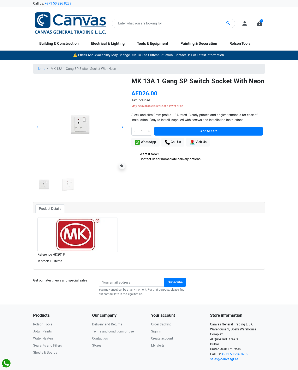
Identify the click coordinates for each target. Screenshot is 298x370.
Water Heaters (43, 338)
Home (40, 69)
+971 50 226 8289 (58, 3)
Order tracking (161, 324)
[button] (259, 23)
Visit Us (198, 142)
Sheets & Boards (45, 352)
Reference (44, 254)
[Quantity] (142, 131)
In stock (43, 261)
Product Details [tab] (50, 209)
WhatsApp (145, 142)
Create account (162, 338)
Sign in (156, 331)
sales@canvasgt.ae (224, 359)
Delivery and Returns (107, 324)
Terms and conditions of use (113, 331)
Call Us (173, 142)
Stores (96, 345)
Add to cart (208, 131)
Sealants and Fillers (47, 345)
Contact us (100, 338)
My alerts (158, 345)
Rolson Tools (42, 324)
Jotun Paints (42, 331)
